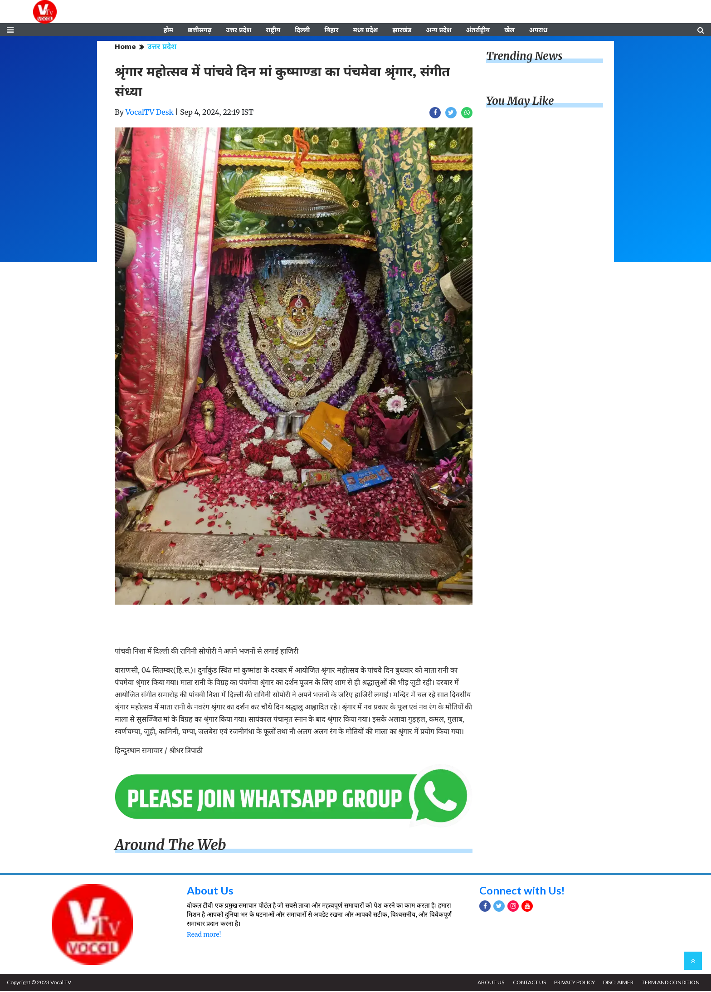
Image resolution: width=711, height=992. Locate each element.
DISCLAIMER (618, 983)
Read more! (204, 935)
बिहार (331, 30)
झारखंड (401, 30)
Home (125, 47)
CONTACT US (528, 983)
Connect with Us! (522, 890)
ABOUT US (489, 983)
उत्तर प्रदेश (238, 30)
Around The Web (170, 846)
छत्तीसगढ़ (199, 30)
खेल (509, 30)
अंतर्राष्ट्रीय (478, 30)
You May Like (520, 102)
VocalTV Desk (150, 112)
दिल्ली (302, 30)
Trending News (524, 57)
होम (168, 30)
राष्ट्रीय (273, 30)
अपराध (538, 30)
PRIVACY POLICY (573, 983)
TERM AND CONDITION (671, 983)
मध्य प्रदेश (365, 30)
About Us (210, 890)
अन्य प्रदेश (438, 30)
